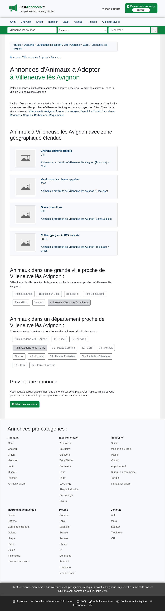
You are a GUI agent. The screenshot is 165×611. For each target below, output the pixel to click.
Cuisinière (65, 466)
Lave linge (65, 483)
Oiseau (78, 21)
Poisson (92, 21)
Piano (11, 544)
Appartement (118, 466)
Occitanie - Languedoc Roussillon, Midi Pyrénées (52, 44)
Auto (113, 515)
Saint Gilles (21, 302)
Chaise (63, 544)
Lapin (66, 21)
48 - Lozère (36, 356)
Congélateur (66, 460)
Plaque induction (68, 489)
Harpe (11, 538)
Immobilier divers (121, 483)
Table (62, 521)
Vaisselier (64, 526)
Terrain (115, 478)
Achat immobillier (101, 601)
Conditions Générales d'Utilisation (51, 601)
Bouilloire (64, 449)
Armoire (63, 538)
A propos (20, 601)
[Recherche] (129, 30)
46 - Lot (19, 356)
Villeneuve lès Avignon (42, 111)
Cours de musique (18, 526)
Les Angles (72, 111)
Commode (65, 555)
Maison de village (121, 449)
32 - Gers (87, 347)
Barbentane (41, 115)
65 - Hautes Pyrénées (62, 356)
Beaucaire (72, 293)
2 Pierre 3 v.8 (99, 591)
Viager (114, 460)
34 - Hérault (106, 347)
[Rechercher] (154, 30)
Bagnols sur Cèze (49, 293)
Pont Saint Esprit (94, 293)
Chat (13, 21)
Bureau (63, 532)
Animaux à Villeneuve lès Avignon (69, 302)
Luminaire (65, 567)
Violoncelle (14, 555)
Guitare (12, 532)
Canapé (63, 515)
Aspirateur (65, 443)
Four (62, 472)
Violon (11, 550)
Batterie (12, 521)
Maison (115, 454)
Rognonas (16, 115)
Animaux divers (111, 21)
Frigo (62, 478)
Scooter (115, 526)
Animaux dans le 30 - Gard (30, 347)
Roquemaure (56, 115)
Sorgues (28, 115)
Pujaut (84, 111)
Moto (114, 521)
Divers (63, 501)
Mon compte (111, 9)
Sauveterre (108, 111)
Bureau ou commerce (123, 472)
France (17, 44)
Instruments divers (18, 561)
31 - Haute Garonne (63, 347)
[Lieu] (32, 30)
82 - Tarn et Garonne (43, 365)
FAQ (81, 601)
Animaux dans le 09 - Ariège (31, 339)
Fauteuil (64, 561)
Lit (60, 550)
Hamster (53, 21)
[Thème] (82, 30)
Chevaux (26, 21)
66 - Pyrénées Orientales (96, 356)
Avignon (60, 111)
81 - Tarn (20, 365)
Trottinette (116, 532)
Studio (114, 443)
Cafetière (64, 454)
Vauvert (38, 302)
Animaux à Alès (23, 293)
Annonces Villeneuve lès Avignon (29, 57)
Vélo (113, 538)
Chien (39, 21)
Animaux (56, 57)
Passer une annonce (141, 8)
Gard (86, 44)
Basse (11, 515)
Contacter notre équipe (131, 601)
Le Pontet (94, 111)
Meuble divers (67, 573)
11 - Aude (59, 339)
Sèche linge (66, 495)
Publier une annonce (24, 404)
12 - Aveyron (79, 339)
